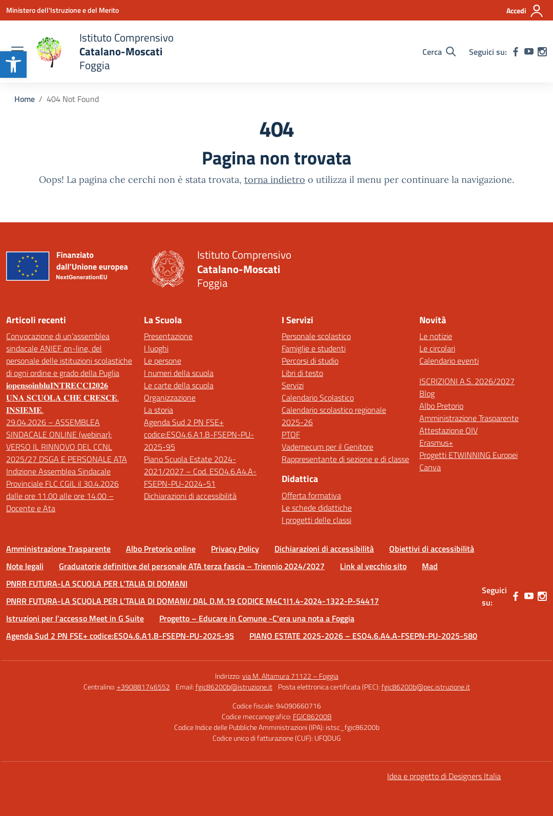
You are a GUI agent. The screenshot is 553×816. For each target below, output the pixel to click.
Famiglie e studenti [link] (314, 348)
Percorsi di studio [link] (310, 360)
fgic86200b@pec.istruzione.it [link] (425, 686)
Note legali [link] (25, 566)
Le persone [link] (162, 360)
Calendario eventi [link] (449, 360)
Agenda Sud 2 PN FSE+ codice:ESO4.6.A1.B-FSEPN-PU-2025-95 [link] (199, 434)
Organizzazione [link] (170, 397)
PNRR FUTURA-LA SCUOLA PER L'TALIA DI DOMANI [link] (96, 583)
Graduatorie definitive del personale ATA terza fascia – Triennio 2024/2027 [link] (192, 566)
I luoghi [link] (156, 348)
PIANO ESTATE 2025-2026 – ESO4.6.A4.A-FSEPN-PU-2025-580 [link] (363, 636)
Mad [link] (430, 566)
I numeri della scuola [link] (179, 373)
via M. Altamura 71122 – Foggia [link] (290, 676)
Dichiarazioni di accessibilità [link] (190, 496)
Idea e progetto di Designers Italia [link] (444, 776)
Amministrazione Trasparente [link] (469, 418)
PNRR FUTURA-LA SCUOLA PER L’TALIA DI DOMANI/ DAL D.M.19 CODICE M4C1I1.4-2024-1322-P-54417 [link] (192, 601)
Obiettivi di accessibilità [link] (431, 548)
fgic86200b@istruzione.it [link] (234, 686)
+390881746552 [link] (143, 686)
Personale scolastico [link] (316, 336)
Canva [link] (430, 467)
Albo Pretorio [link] (441, 406)
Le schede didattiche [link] (317, 507)
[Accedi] (525, 11)
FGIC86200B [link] (312, 716)
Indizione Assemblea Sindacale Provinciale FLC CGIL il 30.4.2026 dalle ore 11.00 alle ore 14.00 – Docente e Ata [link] (62, 489)
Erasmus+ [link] (436, 442)
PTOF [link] (291, 434)
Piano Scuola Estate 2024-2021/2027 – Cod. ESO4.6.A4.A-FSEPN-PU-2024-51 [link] (200, 471)
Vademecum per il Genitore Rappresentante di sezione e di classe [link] (345, 453)
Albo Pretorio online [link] (161, 548)
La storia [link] (158, 410)
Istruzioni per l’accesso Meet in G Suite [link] (75, 618)
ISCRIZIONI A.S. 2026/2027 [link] (467, 381)
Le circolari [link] (437, 348)
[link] (13, 64)
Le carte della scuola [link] (179, 385)
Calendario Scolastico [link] (318, 397)
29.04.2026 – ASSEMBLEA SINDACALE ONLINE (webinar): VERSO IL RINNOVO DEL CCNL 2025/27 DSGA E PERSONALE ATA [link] (66, 440)
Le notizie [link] (435, 336)
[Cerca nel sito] (439, 51)
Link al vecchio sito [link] (373, 566)
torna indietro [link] (274, 179)
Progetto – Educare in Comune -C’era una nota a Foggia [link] (256, 618)
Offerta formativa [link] (311, 495)
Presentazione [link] (168, 336)
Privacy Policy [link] (235, 548)
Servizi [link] (293, 385)
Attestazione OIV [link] (448, 430)
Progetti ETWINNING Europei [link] (468, 455)
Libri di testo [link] (302, 373)
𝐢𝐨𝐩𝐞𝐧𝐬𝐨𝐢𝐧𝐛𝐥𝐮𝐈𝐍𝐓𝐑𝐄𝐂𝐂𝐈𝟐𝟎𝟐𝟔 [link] (57, 385)
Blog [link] (427, 393)
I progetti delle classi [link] (316, 520)
